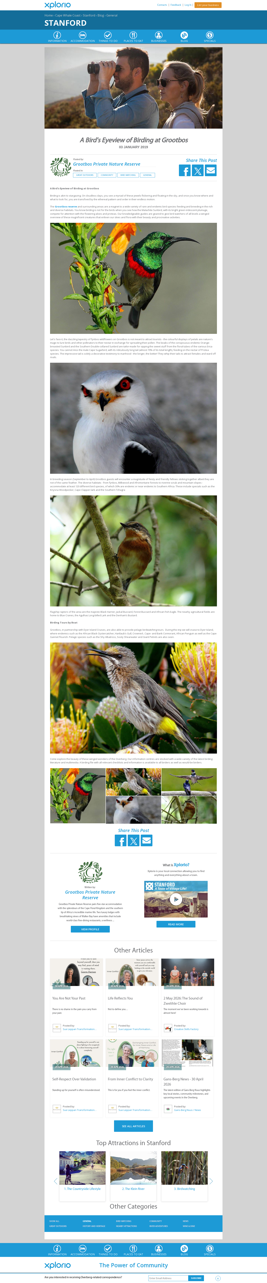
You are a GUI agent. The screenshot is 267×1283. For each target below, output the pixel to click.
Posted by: (78, 159)
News (185, 1221)
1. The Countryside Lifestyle (82, 1189)
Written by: (90, 887)
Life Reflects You (120, 998)
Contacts (162, 4)
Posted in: (78, 170)
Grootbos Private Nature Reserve (106, 164)
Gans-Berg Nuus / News (187, 1110)
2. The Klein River (133, 1189)
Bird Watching (128, 175)
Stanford (89, 15)
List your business (208, 5)
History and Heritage (94, 1226)
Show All (54, 1221)
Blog (101, 15)
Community (107, 175)
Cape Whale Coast (67, 15)
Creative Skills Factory (186, 1029)
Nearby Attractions (126, 1226)
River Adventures (158, 1226)
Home (48, 15)
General (111, 15)
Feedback (176, 4)
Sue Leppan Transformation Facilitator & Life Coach (80, 1029)
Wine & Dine (189, 1226)
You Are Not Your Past (68, 998)
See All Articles (133, 1126)
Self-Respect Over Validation (74, 1079)
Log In (188, 4)
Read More (176, 924)
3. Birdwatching (184, 1189)
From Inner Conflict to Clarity (130, 1079)
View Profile (90, 929)
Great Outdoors (84, 175)
